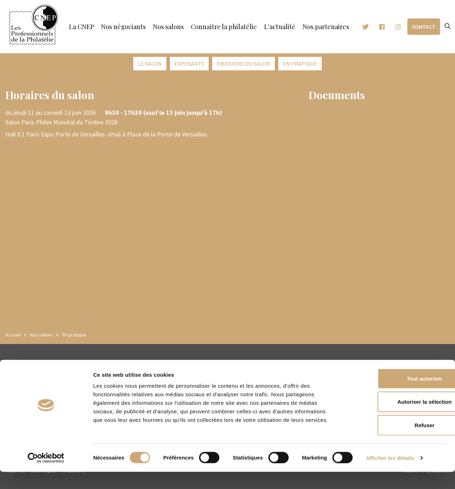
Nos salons (168, 26)
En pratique (300, 63)
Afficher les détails (390, 475)
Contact (424, 27)
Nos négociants (123, 26)
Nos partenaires (326, 26)
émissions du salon (243, 63)
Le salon (150, 63)
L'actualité (279, 26)
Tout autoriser (395, 396)
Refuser (396, 442)
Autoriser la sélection (396, 419)
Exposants (189, 63)
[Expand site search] (447, 27)
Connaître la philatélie (224, 26)
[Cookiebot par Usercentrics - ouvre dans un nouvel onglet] (46, 475)
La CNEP (81, 26)
